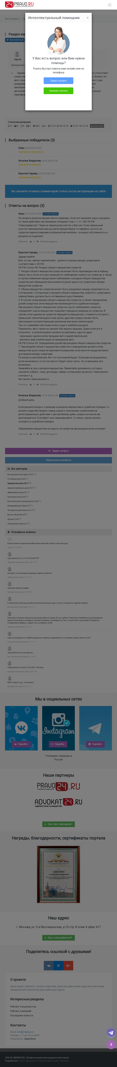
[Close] (87, 18)
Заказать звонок (58, 90)
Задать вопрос (58, 80)
